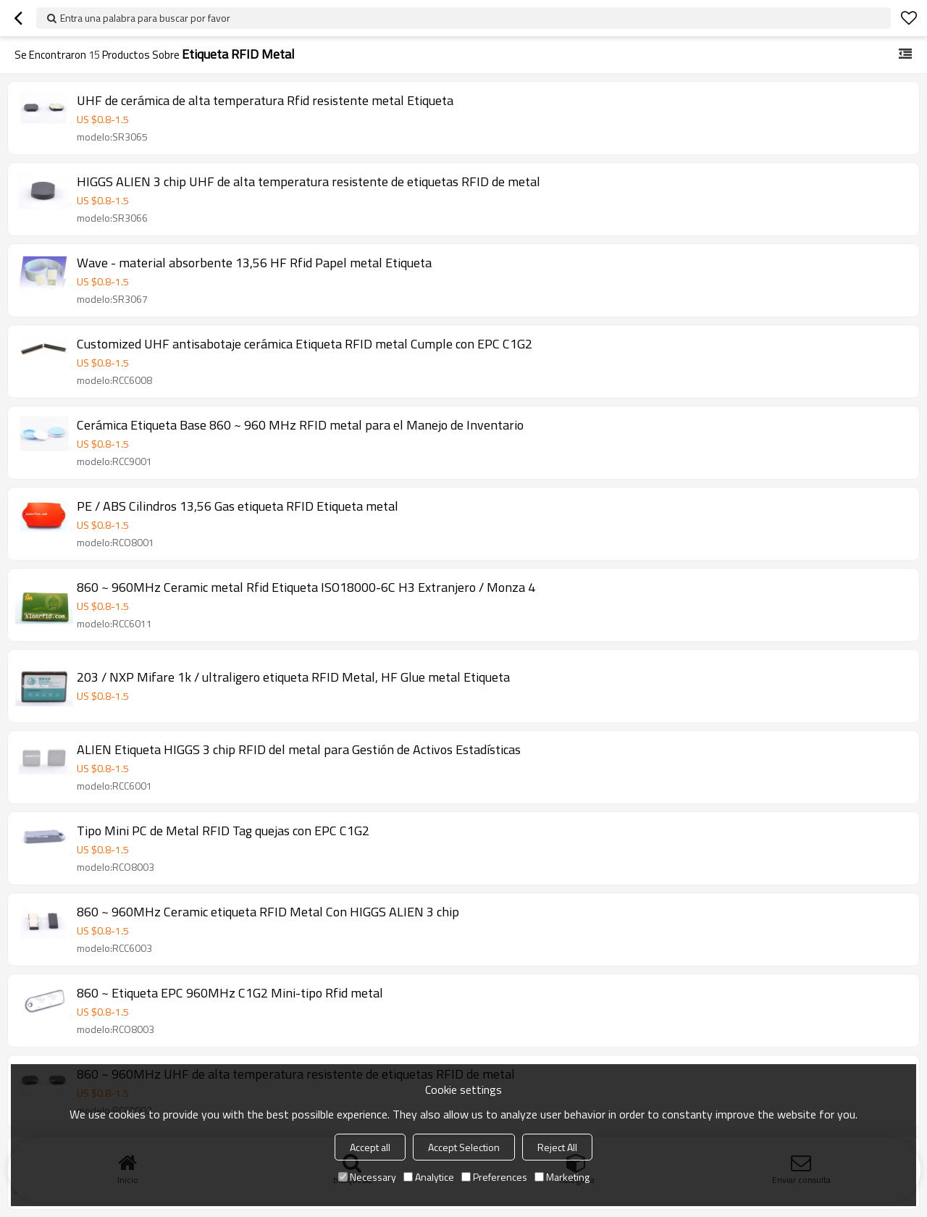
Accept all (370, 1147)
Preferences (494, 1176)
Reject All (557, 1147)
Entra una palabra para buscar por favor (145, 17)
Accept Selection (464, 1147)
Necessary (367, 1176)
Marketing (562, 1176)
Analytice (428, 1176)
